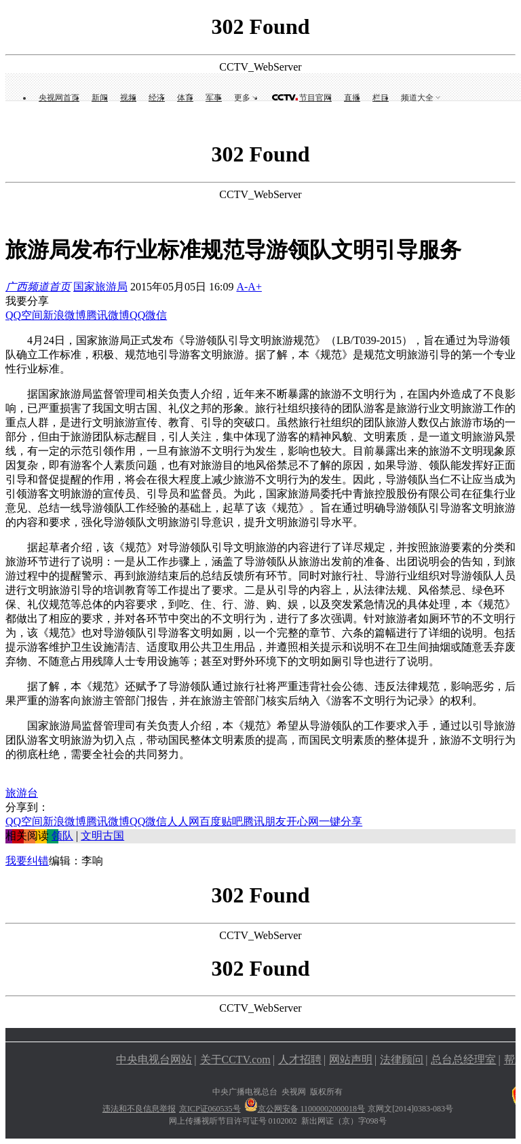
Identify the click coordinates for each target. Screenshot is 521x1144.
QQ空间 (24, 315)
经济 (157, 97)
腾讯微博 (108, 315)
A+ (255, 286)
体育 (185, 97)
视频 (128, 97)
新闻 (100, 97)
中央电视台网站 (154, 1059)
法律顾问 (401, 1059)
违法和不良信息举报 (139, 1108)
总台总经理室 (463, 1059)
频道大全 (417, 97)
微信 (156, 315)
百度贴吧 (221, 821)
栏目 (380, 97)
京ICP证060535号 (210, 1108)
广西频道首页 (38, 286)
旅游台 (21, 793)
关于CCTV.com (235, 1059)
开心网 (302, 821)
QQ (137, 315)
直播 (352, 97)
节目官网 (315, 97)
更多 (242, 97)
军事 (214, 97)
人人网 (183, 821)
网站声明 (350, 1059)
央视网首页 (59, 97)
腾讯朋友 (264, 821)
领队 (62, 835)
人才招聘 (300, 1059)
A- (242, 286)
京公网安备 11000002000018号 (305, 1108)
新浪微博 (64, 315)
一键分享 (340, 821)
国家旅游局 (100, 286)
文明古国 (102, 835)
